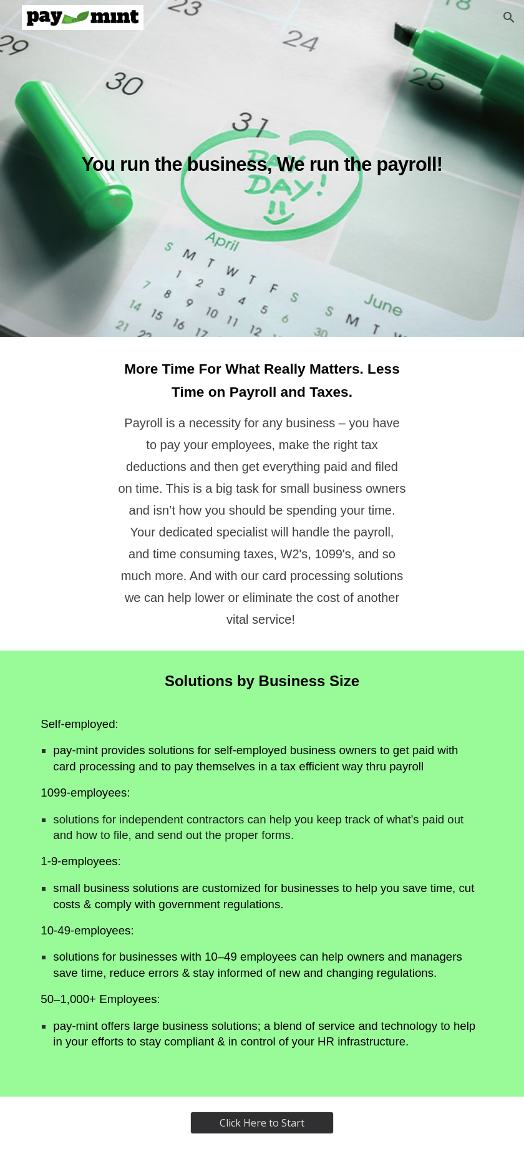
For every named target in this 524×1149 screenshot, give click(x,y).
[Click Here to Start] (261, 1123)
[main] (262, 168)
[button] (509, 17)
